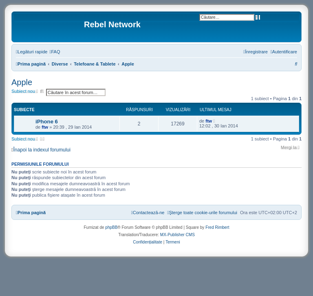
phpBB (111, 227)
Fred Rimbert (217, 227)
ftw (45, 127)
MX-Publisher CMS (177, 234)
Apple (21, 82)
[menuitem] (54, 52)
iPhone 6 (46, 121)
